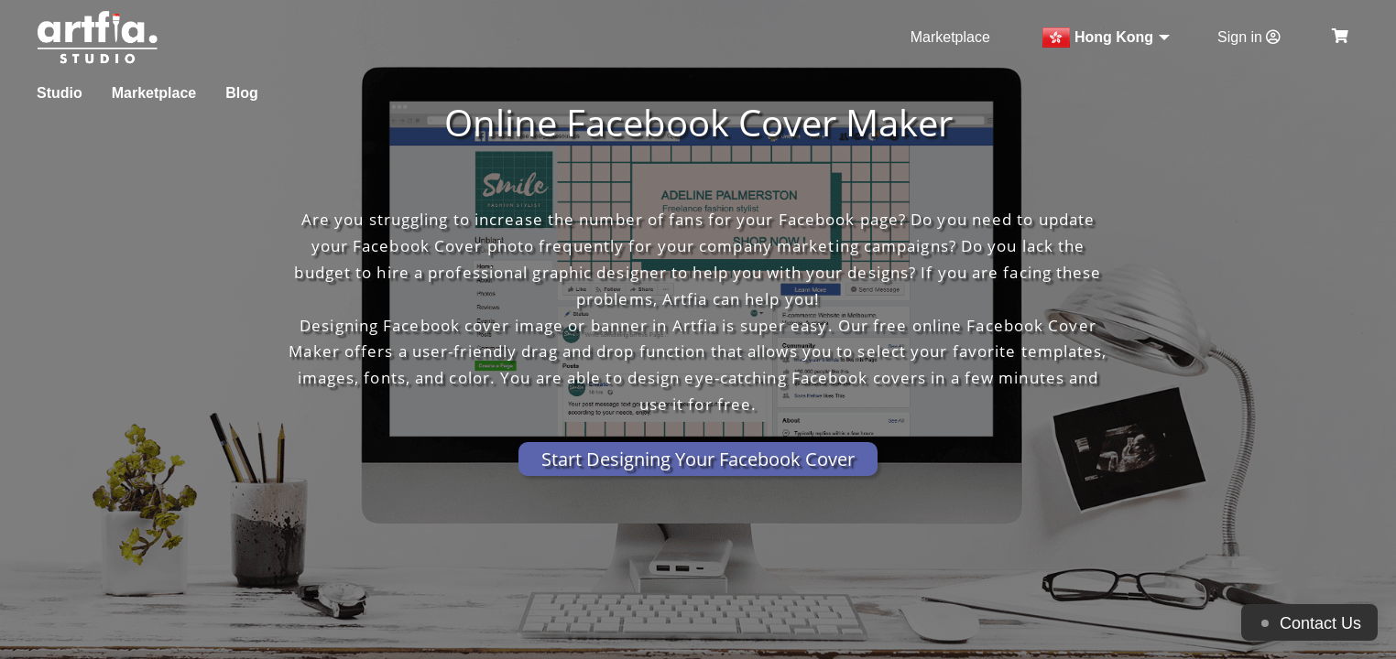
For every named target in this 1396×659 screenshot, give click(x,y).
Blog (243, 93)
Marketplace (952, 37)
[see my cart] (1340, 37)
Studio (58, 93)
